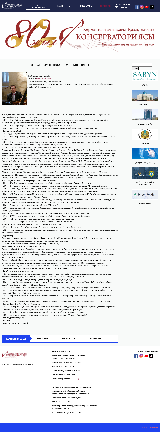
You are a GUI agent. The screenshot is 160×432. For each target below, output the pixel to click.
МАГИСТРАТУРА (69, 339)
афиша (121, 7)
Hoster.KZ (146, 427)
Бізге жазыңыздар (38, 6)
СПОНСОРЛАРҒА (123, 4)
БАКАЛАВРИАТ (42, 339)
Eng (68, 6)
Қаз (59, 6)
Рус (64, 6)
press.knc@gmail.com (79, 379)
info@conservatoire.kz (69, 370)
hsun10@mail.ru (43, 78)
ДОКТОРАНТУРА (95, 339)
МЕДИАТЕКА (86, 6)
